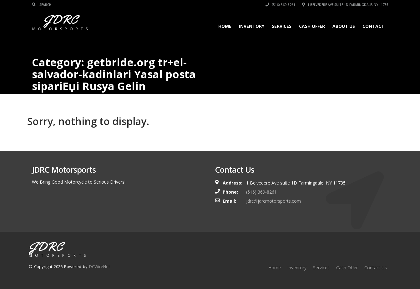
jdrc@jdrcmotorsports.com (273, 201)
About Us (343, 26)
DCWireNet (99, 266)
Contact (373, 26)
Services (281, 26)
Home (224, 26)
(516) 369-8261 (280, 5)
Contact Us (375, 268)
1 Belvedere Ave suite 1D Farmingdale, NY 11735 (345, 5)
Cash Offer (312, 26)
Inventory (251, 26)
